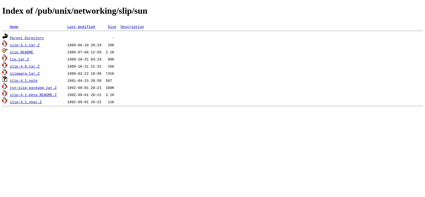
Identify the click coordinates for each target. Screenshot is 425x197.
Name (14, 26)
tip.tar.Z (19, 59)
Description (132, 26)
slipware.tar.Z (25, 73)
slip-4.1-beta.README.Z (33, 94)
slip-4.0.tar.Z (25, 66)
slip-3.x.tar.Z (25, 44)
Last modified (81, 26)
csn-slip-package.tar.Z (33, 87)
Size (112, 26)
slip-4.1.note (23, 80)
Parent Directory (27, 37)
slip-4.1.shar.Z (26, 101)
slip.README (21, 52)
